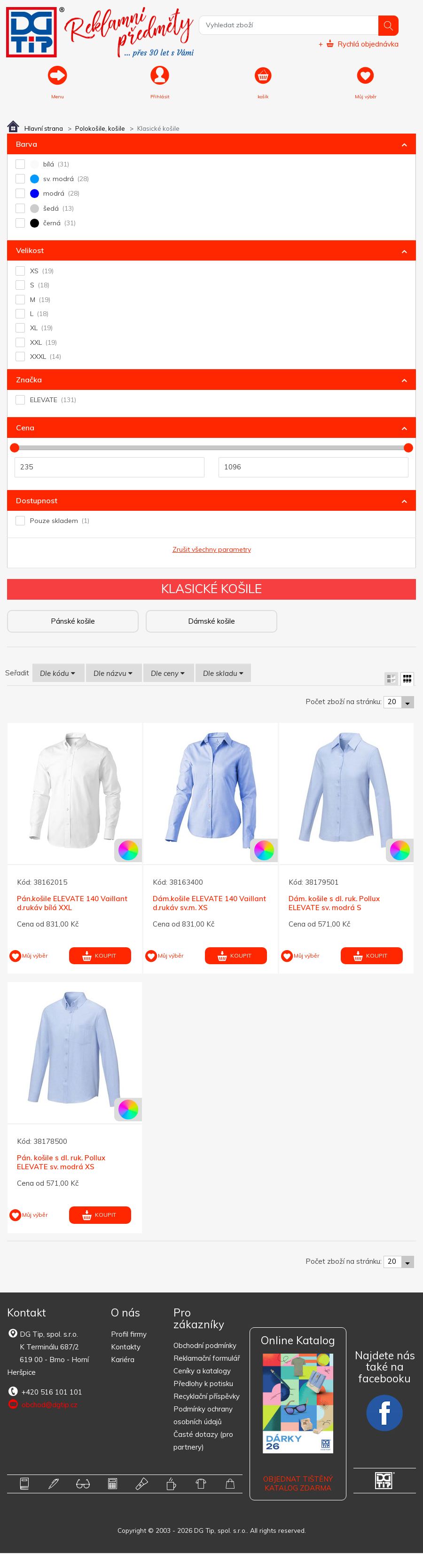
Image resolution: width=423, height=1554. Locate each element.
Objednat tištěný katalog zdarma (298, 1484)
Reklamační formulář (206, 1359)
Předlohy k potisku (203, 1384)
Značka (29, 380)
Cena (25, 428)
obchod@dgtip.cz (42, 1405)
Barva (26, 144)
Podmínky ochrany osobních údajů (203, 1416)
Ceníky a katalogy (202, 1371)
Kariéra (122, 1360)
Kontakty (126, 1347)
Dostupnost (36, 501)
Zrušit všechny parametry (211, 550)
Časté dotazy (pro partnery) (203, 1441)
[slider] (14, 448)
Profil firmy (129, 1334)
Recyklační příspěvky (206, 1397)
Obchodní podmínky (204, 1346)
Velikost (30, 251)
